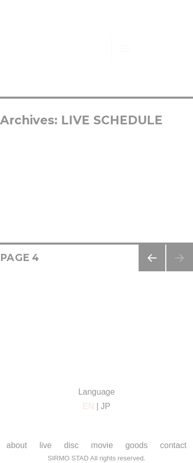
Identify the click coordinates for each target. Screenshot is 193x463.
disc (71, 445)
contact (173, 445)
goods (136, 445)
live (46, 445)
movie (102, 445)
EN (88, 406)
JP (105, 406)
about (17, 445)
